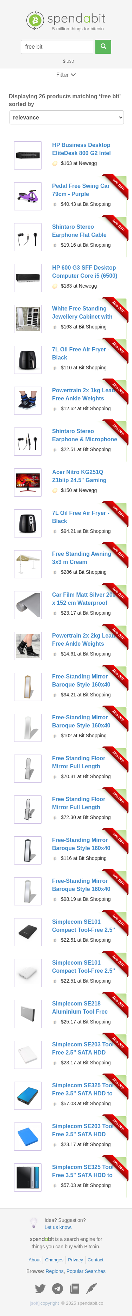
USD (68, 61)
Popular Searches (86, 1271)
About (34, 1259)
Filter (66, 75)
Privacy (75, 1259)
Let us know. (58, 1227)
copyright (44, 1303)
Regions (55, 1271)
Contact (95, 1259)
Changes (54, 1259)
